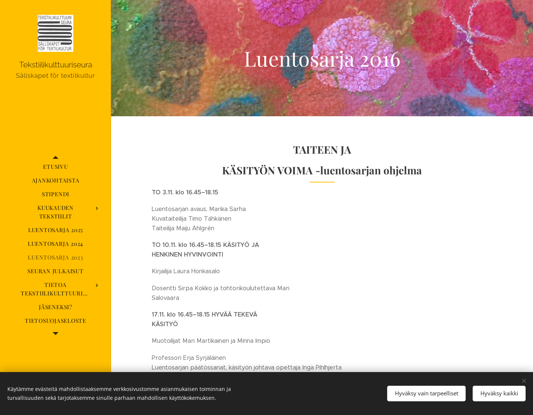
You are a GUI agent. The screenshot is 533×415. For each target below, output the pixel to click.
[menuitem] (55, 167)
